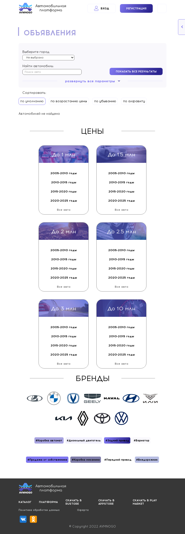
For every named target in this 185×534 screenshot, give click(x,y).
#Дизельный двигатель (84, 440)
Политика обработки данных (39, 510)
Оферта (83, 510)
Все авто (64, 209)
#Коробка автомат (49, 440)
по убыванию (105, 101)
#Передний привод (118, 459)
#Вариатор (141, 440)
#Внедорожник (147, 459)
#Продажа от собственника (47, 459)
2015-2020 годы (64, 191)
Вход (101, 8)
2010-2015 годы (63, 182)
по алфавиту (134, 101)
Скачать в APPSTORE (106, 502)
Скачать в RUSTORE (74, 502)
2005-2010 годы (63, 173)
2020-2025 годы (63, 200)
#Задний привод (117, 440)
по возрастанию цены (69, 101)
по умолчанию (32, 101)
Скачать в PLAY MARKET (145, 502)
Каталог (25, 502)
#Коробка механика (86, 459)
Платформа (48, 502)
